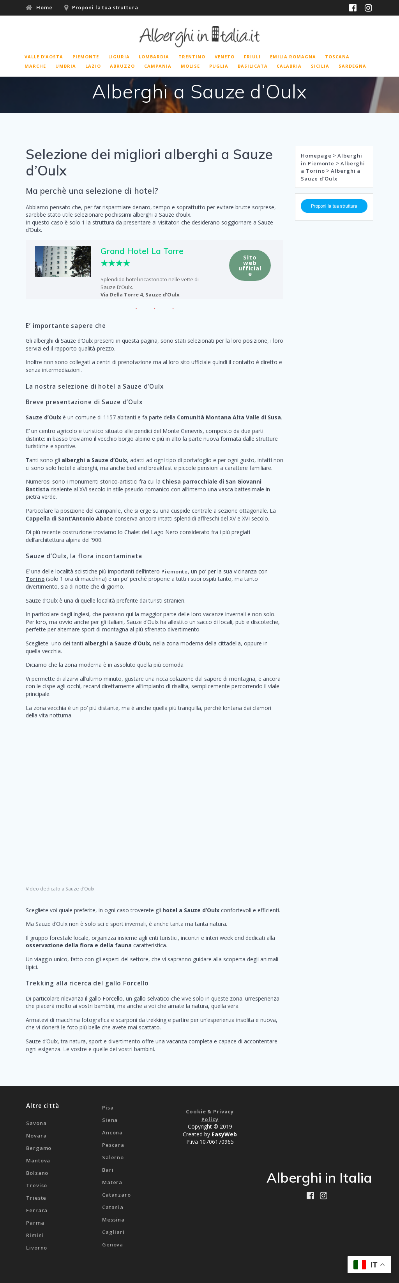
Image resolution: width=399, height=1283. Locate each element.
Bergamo (38, 1148)
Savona (36, 1123)
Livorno (36, 1247)
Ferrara (37, 1210)
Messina (113, 1219)
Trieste (36, 1197)
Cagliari (113, 1232)
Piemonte (174, 571)
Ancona (112, 1132)
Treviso (36, 1185)
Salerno (113, 1157)
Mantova (38, 1160)
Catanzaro (116, 1194)
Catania (113, 1207)
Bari (108, 1169)
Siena (110, 1120)
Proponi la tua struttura (105, 7)
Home (44, 7)
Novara (36, 1135)
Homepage (316, 155)
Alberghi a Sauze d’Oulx (330, 174)
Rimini (35, 1235)
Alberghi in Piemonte (331, 159)
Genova (112, 1244)
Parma (35, 1222)
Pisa (108, 1107)
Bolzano (37, 1172)
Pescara (113, 1144)
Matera (112, 1182)
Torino (35, 578)
